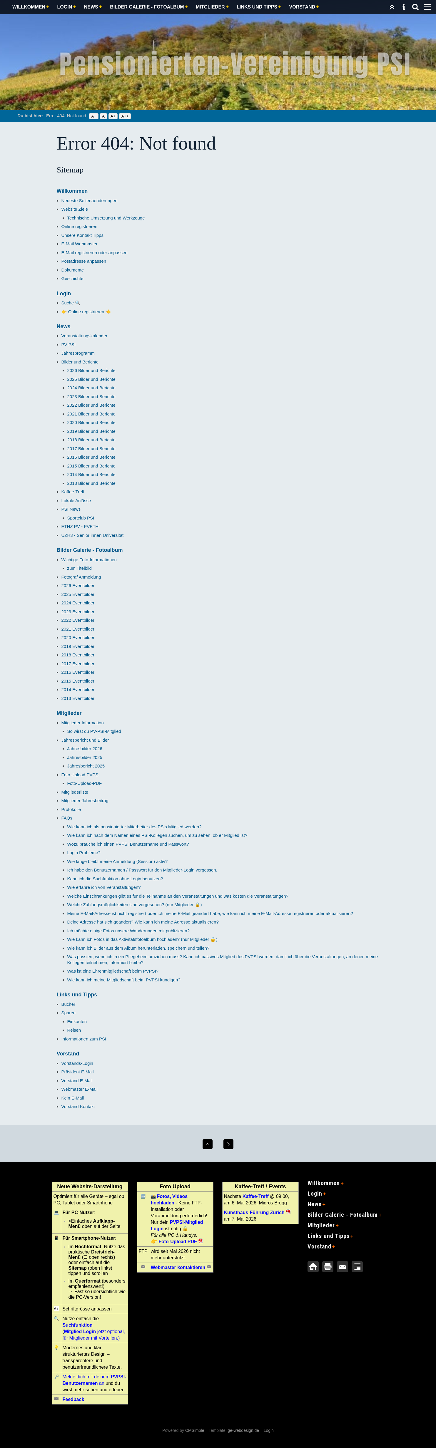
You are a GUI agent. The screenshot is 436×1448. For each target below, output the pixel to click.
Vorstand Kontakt (78, 1106)
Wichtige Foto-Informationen (89, 559)
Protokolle (71, 809)
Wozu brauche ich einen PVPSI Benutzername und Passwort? (128, 844)
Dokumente (72, 269)
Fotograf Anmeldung (81, 576)
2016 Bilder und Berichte (91, 457)
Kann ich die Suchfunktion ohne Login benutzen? (115, 878)
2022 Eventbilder (78, 620)
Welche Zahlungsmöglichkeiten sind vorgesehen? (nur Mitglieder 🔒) (134, 904)
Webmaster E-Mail (79, 1089)
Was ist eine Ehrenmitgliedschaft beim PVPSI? (112, 970)
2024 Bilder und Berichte (91, 387)
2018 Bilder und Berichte (91, 439)
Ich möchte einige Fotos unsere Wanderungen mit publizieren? (128, 930)
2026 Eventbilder (78, 585)
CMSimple (194, 1430)
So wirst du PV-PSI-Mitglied (94, 731)
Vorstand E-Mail (77, 1080)
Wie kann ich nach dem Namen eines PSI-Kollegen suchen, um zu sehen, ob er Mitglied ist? (157, 835)
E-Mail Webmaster (79, 243)
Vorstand (302, 6)
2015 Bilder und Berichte (91, 465)
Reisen (74, 1030)
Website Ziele (74, 209)
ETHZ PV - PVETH (80, 526)
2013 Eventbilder (78, 698)
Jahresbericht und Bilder (85, 740)
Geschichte (72, 278)
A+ (113, 116)
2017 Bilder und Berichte (91, 448)
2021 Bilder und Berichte (91, 413)
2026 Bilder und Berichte (91, 370)
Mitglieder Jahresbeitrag (84, 800)
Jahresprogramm (78, 353)
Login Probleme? (84, 852)
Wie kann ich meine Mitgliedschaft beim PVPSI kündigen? (124, 979)
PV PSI (68, 344)
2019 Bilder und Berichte (91, 431)
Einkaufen (77, 1021)
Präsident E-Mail (77, 1071)
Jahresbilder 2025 (84, 757)
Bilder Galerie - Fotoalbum (147, 6)
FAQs (67, 817)
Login (64, 6)
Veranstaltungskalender (84, 335)
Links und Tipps (257, 6)
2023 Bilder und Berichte (91, 396)
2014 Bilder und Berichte (91, 474)
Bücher (68, 1004)
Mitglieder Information (82, 722)
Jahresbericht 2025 (86, 765)
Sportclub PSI (80, 517)
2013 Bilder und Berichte (91, 483)
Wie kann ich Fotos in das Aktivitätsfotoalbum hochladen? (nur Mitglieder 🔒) (142, 939)
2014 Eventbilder (78, 689)
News (91, 6)
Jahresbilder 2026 (84, 748)
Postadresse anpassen (83, 261)
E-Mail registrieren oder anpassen (94, 252)
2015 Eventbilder (78, 680)
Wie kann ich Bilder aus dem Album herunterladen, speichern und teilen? (138, 948)
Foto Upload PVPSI (80, 774)
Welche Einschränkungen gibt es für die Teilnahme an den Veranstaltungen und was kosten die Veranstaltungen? (177, 896)
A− (93, 116)
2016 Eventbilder (78, 672)
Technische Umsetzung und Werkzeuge (106, 217)
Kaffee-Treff (72, 491)
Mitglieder (210, 6)
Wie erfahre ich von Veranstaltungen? (104, 887)
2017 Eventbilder (78, 663)
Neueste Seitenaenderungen (89, 200)
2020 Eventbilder (78, 637)
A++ (125, 116)
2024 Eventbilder (78, 602)
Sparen (68, 1012)
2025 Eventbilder (78, 594)
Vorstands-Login (77, 1063)
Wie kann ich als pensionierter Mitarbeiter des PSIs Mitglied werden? (134, 826)
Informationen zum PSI (83, 1038)
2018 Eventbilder (78, 654)
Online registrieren (79, 226)
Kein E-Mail (72, 1097)
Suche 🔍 (71, 302)
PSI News (71, 509)
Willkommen (28, 6)
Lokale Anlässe (76, 500)
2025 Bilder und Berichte (91, 379)
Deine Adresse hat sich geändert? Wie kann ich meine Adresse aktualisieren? (143, 921)
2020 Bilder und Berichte (91, 422)
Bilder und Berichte (80, 361)
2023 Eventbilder (78, 611)
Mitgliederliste (74, 792)
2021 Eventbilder (78, 628)
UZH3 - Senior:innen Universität (92, 535)
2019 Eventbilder (78, 646)
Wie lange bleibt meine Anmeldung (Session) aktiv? (117, 861)
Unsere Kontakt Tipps (82, 235)
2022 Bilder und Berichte (91, 405)
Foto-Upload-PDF (84, 783)
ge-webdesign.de (243, 1430)
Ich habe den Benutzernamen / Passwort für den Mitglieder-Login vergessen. (142, 869)
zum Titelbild (79, 568)
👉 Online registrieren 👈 (86, 311)
